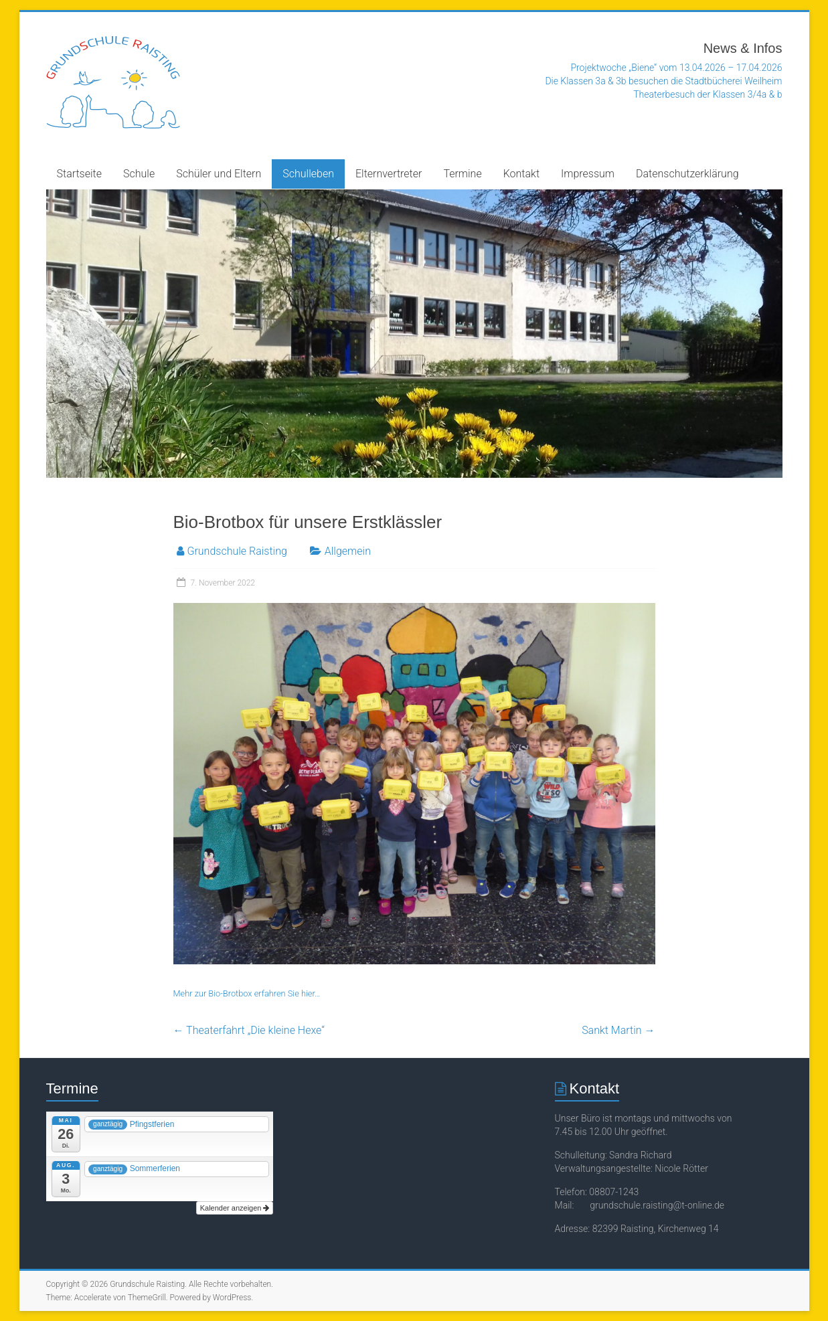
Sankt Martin (618, 1030)
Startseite (79, 173)
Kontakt (521, 173)
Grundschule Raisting (237, 551)
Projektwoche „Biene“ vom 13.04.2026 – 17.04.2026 (676, 67)
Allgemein (348, 551)
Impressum (587, 173)
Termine (462, 173)
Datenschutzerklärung (687, 173)
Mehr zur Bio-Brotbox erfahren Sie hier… (247, 993)
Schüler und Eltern (218, 173)
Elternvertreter (388, 173)
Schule (139, 173)
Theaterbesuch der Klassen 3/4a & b (707, 94)
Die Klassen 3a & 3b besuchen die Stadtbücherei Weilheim (663, 81)
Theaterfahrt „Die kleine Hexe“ (249, 1030)
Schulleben (308, 173)
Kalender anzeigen (235, 1208)
